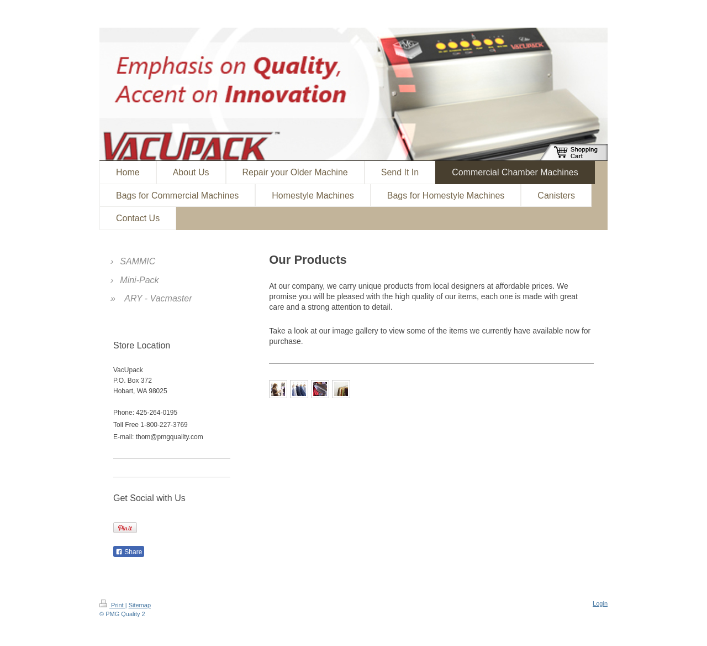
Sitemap (140, 605)
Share (128, 552)
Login (600, 603)
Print (112, 605)
